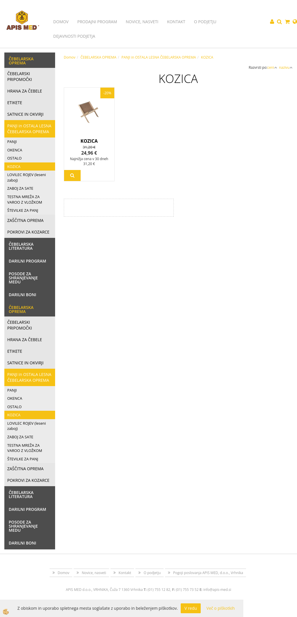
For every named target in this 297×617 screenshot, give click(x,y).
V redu (190, 608)
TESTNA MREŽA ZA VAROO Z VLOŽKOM (24, 199)
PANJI (12, 141)
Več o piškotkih (221, 608)
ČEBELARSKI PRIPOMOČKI (19, 76)
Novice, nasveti (142, 21)
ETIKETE (14, 102)
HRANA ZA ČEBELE (24, 91)
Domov (61, 21)
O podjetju (205, 21)
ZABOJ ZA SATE (20, 188)
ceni (272, 67)
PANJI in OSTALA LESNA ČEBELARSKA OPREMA (29, 128)
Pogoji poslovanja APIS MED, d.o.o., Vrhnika (208, 572)
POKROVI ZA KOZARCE (28, 232)
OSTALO (14, 158)
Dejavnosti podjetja (74, 36)
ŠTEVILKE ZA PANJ (22, 210)
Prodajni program (97, 21)
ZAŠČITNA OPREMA (25, 220)
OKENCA (14, 150)
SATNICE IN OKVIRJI (25, 114)
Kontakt (176, 21)
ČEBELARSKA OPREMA (99, 57)
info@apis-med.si (217, 589)
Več (72, 175)
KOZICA (14, 166)
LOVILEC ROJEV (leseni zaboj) (26, 177)
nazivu (286, 67)
